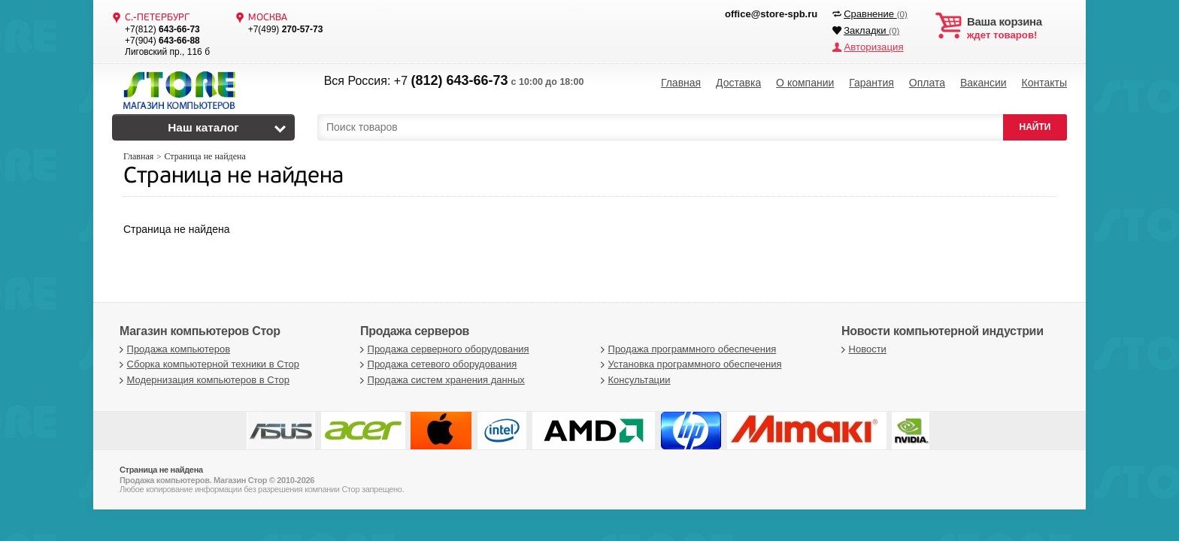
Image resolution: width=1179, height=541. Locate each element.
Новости (862, 349)
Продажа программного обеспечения (686, 349)
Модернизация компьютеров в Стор (202, 379)
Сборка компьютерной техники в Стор (207, 364)
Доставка (738, 83)
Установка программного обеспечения (689, 364)
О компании (805, 83)
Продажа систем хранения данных (440, 379)
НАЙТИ (1035, 127)
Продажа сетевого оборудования (436, 364)
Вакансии (983, 83)
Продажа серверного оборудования (442, 349)
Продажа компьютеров (173, 349)
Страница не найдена (233, 177)
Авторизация (873, 47)
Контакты (1043, 83)
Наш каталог (203, 127)
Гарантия (871, 83)
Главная (681, 83)
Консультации (634, 379)
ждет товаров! (1017, 28)
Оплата (927, 83)
